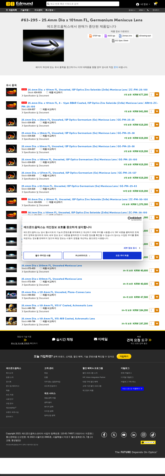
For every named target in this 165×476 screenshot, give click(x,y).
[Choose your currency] (142, 10)
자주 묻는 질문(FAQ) (52, 382)
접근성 (36, 444)
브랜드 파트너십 (12, 412)
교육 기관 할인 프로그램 (92, 386)
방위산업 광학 (49, 415)
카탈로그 (126, 373)
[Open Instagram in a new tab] (143, 436)
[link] (157, 2)
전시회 (8, 382)
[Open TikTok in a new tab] (152, 436)
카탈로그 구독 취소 (128, 382)
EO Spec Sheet (120, 40)
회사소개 (9, 373)
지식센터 (38, 9)
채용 (8, 390)
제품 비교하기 (54, 92)
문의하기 (156, 10)
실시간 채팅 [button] (62, 339)
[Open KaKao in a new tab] (148, 443)
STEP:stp (95, 35)
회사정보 (51, 10)
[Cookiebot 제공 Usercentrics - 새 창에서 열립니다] (130, 219)
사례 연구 (10, 399)
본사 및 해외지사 (12, 386)
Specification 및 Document (35, 96)
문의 (116, 67)
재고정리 (24, 89)
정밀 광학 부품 (50, 398)
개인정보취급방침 (12, 444)
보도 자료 (10, 395)
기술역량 (26, 10)
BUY (157, 94)
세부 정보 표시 (130, 248)
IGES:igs (109, 35)
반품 (46, 377)
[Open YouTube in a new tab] (123, 436)
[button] (150, 10)
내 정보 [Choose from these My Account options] (144, 4)
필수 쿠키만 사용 (42, 255)
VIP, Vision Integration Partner (94, 377)
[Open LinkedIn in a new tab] (133, 436)
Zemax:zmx (125, 35)
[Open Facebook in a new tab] (104, 436)
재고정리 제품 (88, 390)
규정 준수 (10, 403)
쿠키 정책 (22, 444)
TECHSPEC (11, 408)
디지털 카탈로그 (127, 377)
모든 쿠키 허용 (122, 255)
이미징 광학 (49, 411)
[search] (82, 3)
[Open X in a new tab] (114, 436)
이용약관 (29, 444)
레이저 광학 (49, 407)
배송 (46, 373)
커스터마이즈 (82, 255)
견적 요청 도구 (137, 340)
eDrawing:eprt (143, 35)
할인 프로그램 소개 (90, 373)
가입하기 (124, 356)
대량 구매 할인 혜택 (90, 382)
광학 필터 (48, 402)
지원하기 (131, 389)
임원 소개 (10, 377)
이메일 (101, 339)
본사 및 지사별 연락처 (20, 343)
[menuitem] (12, 10)
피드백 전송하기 (50, 386)
